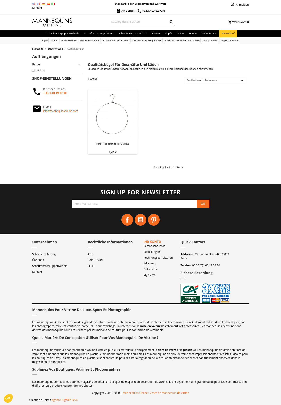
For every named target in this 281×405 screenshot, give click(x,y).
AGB (90, 254)
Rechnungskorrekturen (158, 257)
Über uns (38, 260)
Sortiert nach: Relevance (202, 80)
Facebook (127, 220)
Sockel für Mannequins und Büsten (182, 40)
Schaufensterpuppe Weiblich (62, 33)
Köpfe (168, 33)
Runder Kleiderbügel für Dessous (112, 143)
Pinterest (154, 220)
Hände (193, 33)
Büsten (156, 33)
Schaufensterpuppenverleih (50, 266)
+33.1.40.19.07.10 (151, 11)
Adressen (149, 263)
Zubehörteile (209, 33)
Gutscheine (150, 269)
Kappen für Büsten (230, 40)
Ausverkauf (228, 33)
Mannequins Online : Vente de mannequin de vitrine (156, 393)
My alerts (149, 275)
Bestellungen (151, 252)
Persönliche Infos (154, 246)
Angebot (125, 11)
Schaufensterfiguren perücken (146, 40)
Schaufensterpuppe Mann (98, 33)
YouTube (140, 220)
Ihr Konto (152, 242)
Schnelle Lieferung (44, 254)
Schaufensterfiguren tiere (115, 40)
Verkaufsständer (68, 40)
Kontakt (37, 8)
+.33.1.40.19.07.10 (55, 93)
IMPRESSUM (95, 260)
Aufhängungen (210, 40)
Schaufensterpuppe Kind (133, 33)
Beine (180, 33)
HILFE (91, 266)
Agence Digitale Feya (65, 400)
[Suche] (142, 21)
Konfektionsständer (90, 40)
